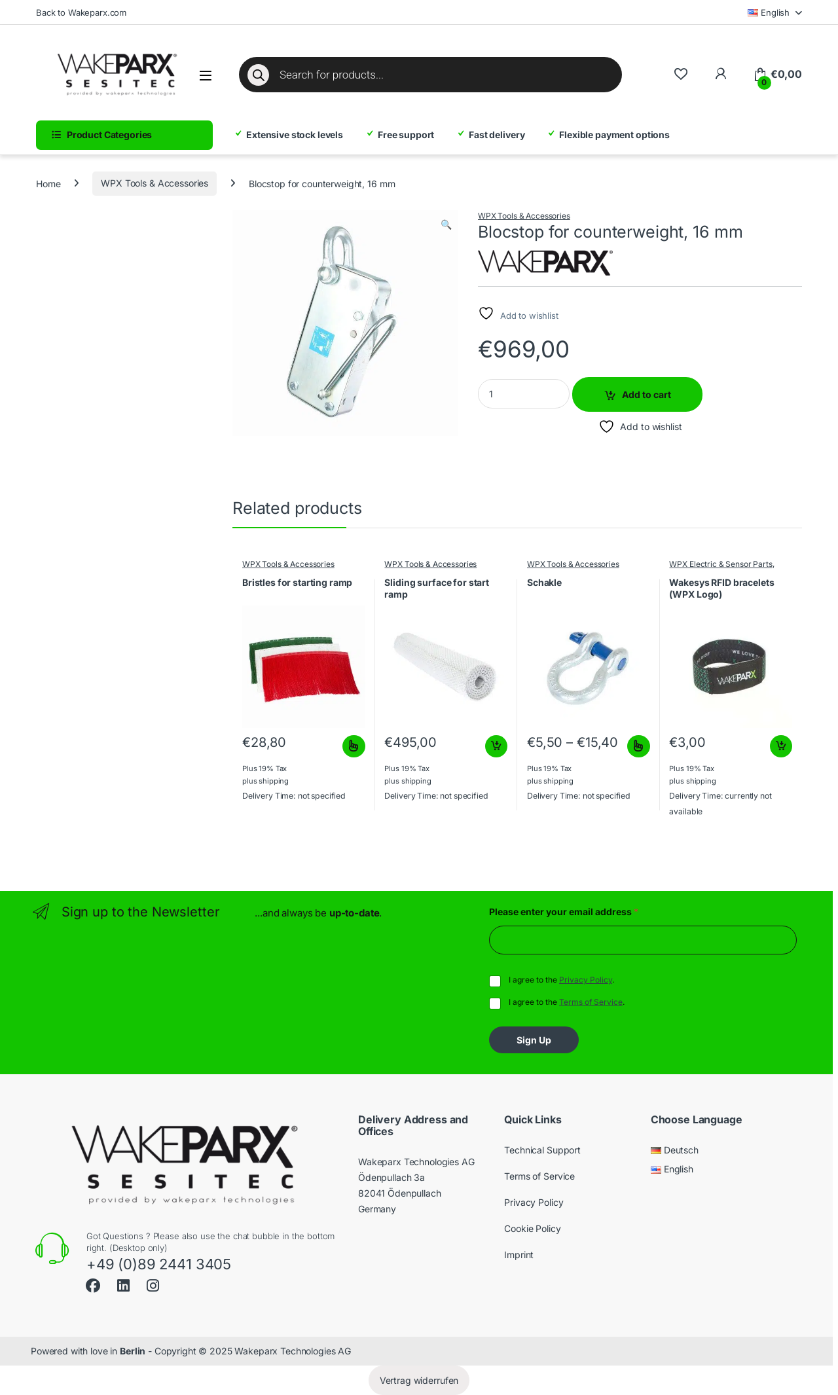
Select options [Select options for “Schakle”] (638, 746)
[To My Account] (720, 74)
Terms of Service (591, 1002)
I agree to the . (561, 980)
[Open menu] (205, 75)
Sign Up (534, 1039)
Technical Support (542, 1149)
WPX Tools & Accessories (154, 183)
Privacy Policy (585, 980)
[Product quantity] (524, 393)
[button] (446, 224)
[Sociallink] (93, 1284)
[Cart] (777, 75)
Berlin (132, 1350)
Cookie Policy (532, 1228)
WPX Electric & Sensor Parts (720, 564)
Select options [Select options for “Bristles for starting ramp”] (353, 746)
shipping (274, 781)
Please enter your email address (563, 911)
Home (48, 183)
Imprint (519, 1254)
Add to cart (646, 394)
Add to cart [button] (496, 746)
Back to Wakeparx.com (81, 12)
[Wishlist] (680, 74)
